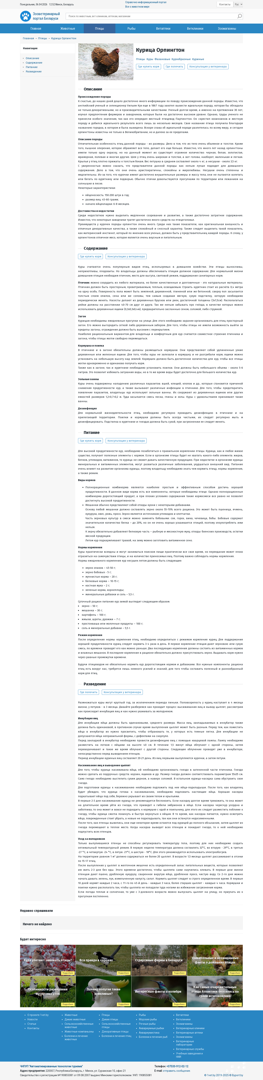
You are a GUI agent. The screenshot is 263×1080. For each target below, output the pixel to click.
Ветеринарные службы (190, 1049)
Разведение (34, 71)
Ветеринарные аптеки (189, 1032)
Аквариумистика (149, 1032)
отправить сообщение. (177, 1070)
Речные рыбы (147, 1023)
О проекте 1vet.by (38, 1014)
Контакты (224, 4)
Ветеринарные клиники (190, 1028)
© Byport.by (236, 1075)
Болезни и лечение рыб (153, 1036)
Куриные (198, 59)
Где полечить (174, 66)
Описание (32, 58)
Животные (68, 28)
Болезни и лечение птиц (116, 1035)
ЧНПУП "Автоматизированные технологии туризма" (51, 1066)
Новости (32, 1019)
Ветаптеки (163, 28)
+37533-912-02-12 (177, 1066)
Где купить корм (148, 66)
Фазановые (162, 59)
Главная (36, 28)
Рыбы (131, 28)
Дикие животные (75, 1019)
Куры (149, 59)
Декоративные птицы (115, 1031)
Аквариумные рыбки (151, 1028)
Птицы (99, 28)
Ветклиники (195, 28)
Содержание (34, 62)
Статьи (31, 1023)
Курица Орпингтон (63, 38)
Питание (32, 67)
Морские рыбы (148, 1019)
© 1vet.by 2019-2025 (216, 1075)
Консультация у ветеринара (208, 66)
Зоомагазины (227, 28)
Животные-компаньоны (79, 1031)
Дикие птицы (110, 1019)
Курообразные (181, 59)
